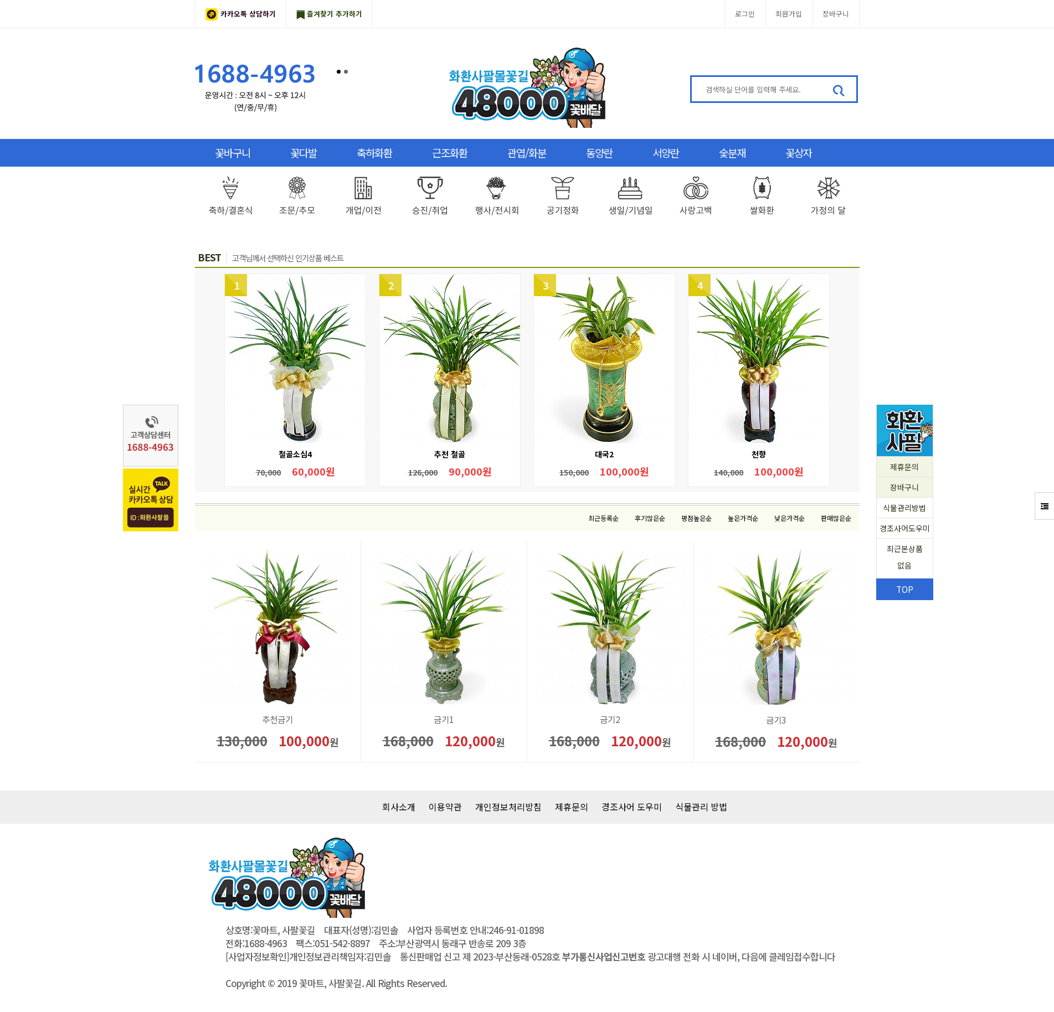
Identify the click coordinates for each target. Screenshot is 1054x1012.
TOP (904, 589)
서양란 (665, 152)
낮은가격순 (789, 518)
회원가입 (788, 13)
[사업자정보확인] (257, 956)
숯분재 (732, 152)
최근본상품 (905, 558)
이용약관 (445, 806)
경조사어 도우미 (631, 806)
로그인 (745, 13)
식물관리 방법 (701, 806)
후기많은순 (650, 518)
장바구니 (835, 13)
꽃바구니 (232, 152)
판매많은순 (836, 518)
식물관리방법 (904, 507)
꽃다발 (303, 152)
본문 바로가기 (0, 0)
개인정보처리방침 (508, 806)
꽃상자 (798, 152)
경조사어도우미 (905, 528)
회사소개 (398, 806)
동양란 (599, 152)
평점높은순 (696, 518)
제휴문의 (904, 466)
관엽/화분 (526, 152)
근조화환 (449, 152)
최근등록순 (603, 518)
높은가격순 (743, 518)
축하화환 (374, 152)
